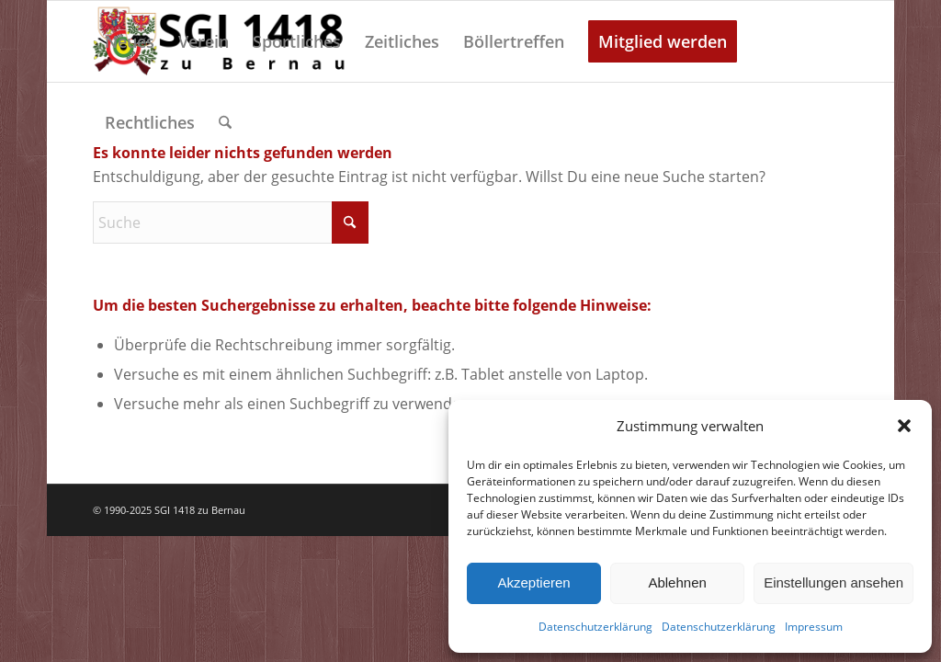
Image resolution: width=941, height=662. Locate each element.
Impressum (814, 626)
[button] (904, 426)
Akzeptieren (533, 582)
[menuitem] (129, 41)
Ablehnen (677, 582)
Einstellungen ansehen (833, 582)
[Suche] (225, 122)
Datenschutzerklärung (595, 626)
